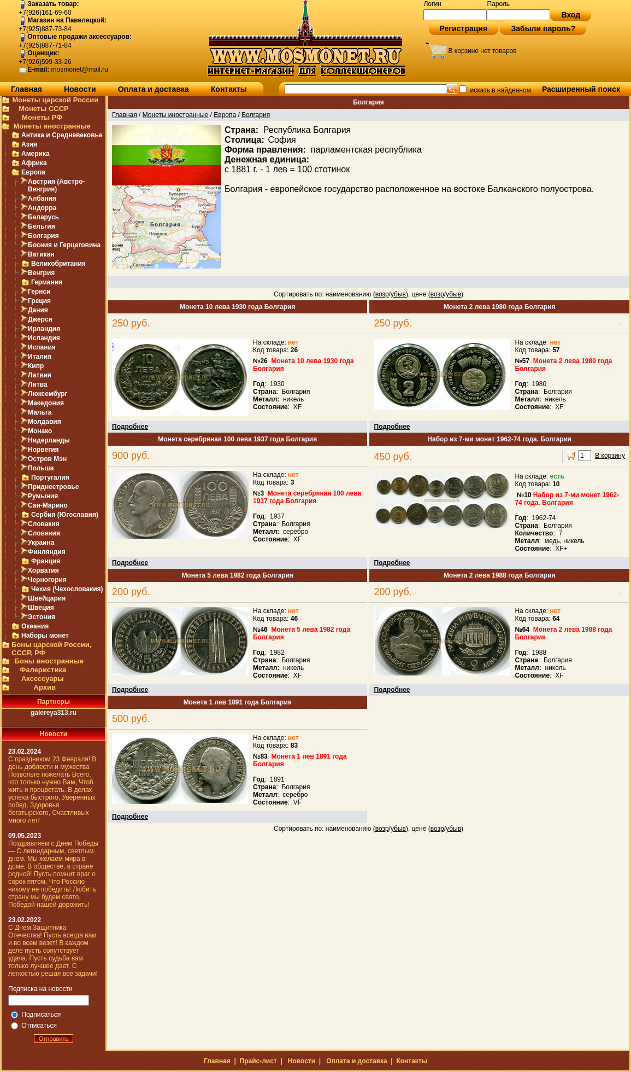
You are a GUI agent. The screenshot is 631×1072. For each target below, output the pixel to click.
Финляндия (47, 552)
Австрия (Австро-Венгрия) (56, 185)
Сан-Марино (48, 505)
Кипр (36, 366)
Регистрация (464, 28)
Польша (41, 468)
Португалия (50, 477)
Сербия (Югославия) (64, 514)
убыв (398, 294)
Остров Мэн (47, 459)
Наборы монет (45, 635)
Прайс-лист (258, 1061)
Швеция (41, 607)
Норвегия (43, 449)
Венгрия (41, 273)
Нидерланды (49, 440)
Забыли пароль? (543, 28)
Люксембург (48, 394)
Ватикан (41, 254)
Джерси (40, 319)
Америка (35, 154)
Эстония (41, 617)
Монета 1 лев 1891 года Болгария (238, 702)
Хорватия (43, 570)
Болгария (43, 236)
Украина (41, 542)
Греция (39, 301)
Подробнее (130, 426)
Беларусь (43, 217)
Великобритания (58, 263)
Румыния (43, 496)
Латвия (39, 375)
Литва (38, 384)
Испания (42, 347)
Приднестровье (53, 487)
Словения (44, 533)
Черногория (47, 580)
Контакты (229, 89)
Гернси (39, 291)
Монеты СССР (44, 108)
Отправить (54, 1038)
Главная (26, 89)
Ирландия (44, 329)
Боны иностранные (49, 661)
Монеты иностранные (51, 126)
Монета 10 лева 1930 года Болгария (237, 307)
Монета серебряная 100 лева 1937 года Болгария (237, 439)
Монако (40, 431)
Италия (39, 356)
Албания (42, 198)
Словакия (44, 524)
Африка (34, 163)
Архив (45, 687)
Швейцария (47, 598)
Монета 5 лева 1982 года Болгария (237, 575)
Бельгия (41, 226)
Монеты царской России (55, 100)
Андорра (42, 208)
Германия (46, 282)
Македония (46, 403)
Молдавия (44, 422)
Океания (35, 626)
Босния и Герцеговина (64, 245)
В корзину (610, 455)
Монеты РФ (42, 117)
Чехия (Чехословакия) (67, 589)
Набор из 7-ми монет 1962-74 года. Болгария (499, 439)
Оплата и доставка (153, 89)
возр (382, 294)
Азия (29, 144)
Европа (33, 172)
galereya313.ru (53, 712)
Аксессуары (42, 678)
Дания (38, 310)
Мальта (39, 412)
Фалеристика (43, 670)
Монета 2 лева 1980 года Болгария (500, 307)
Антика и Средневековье (62, 135)
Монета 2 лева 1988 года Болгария (500, 575)
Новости (80, 89)
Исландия (44, 338)
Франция (45, 561)
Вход (570, 14)
